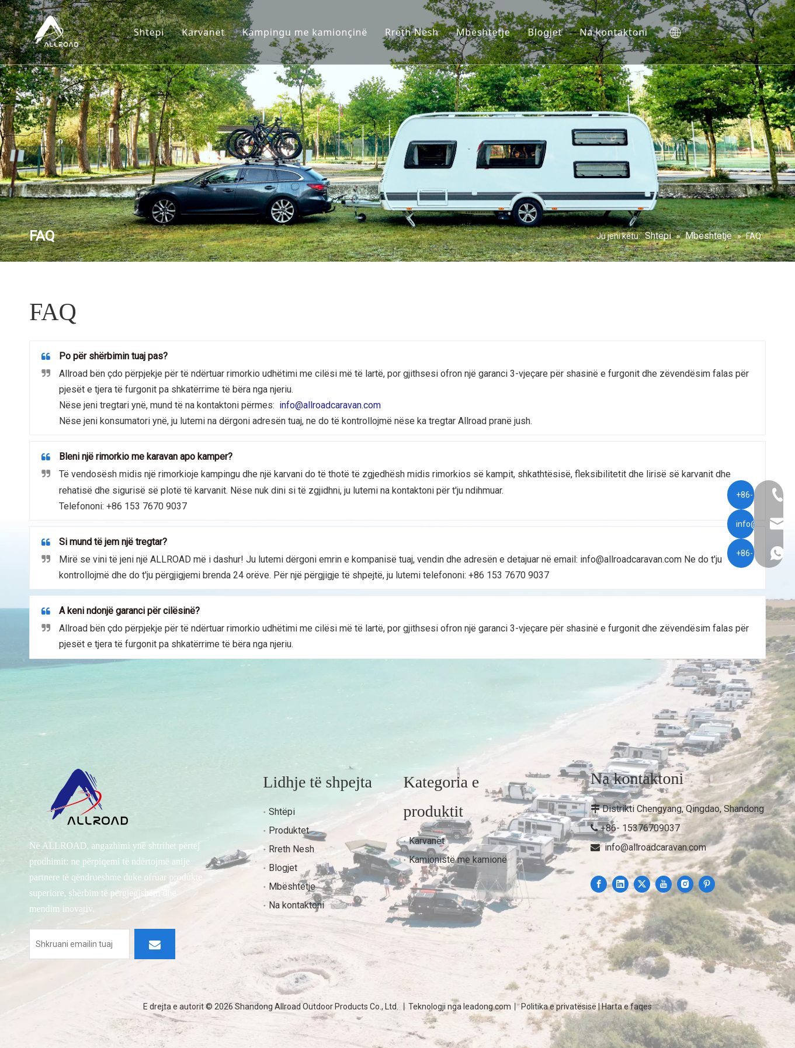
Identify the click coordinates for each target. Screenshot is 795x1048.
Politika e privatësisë (558, 1006)
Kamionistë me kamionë (458, 859)
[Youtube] (663, 884)
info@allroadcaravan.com (655, 847)
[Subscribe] (154, 944)
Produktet (289, 830)
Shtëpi (153, 19)
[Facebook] (599, 884)
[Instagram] (685, 884)
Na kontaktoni (172, 44)
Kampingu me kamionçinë (309, 19)
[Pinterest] (707, 884)
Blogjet (550, 19)
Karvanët (208, 19)
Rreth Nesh (416, 19)
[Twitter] (642, 884)
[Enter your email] (79, 944)
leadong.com (487, 1006)
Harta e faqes (627, 1006)
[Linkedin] (620, 884)
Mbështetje (488, 19)
